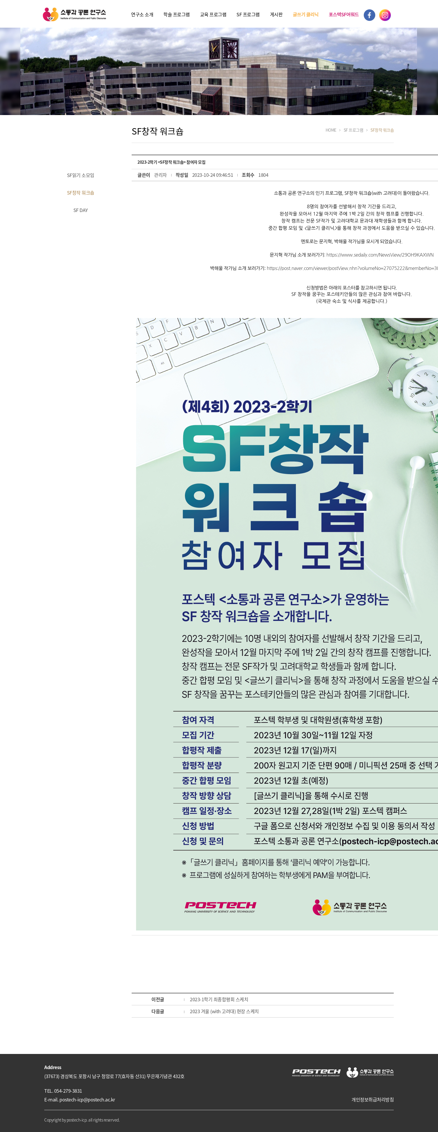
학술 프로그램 (176, 14)
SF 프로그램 (248, 14)
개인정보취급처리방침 (373, 1099)
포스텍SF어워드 (344, 14)
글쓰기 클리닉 (305, 14)
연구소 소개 (142, 14)
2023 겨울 (224, 1011)
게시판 (276, 14)
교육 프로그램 (213, 14)
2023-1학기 (219, 999)
